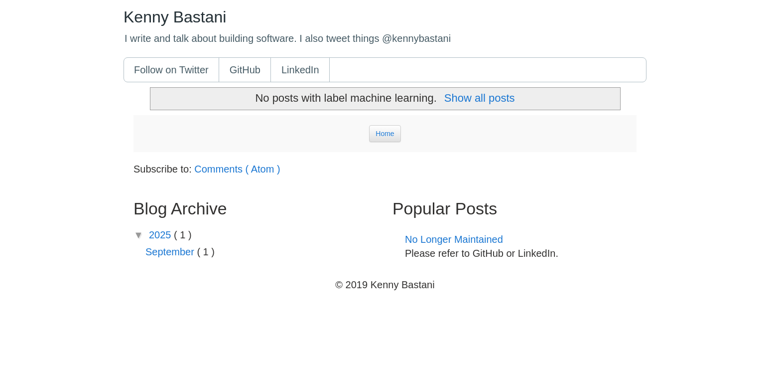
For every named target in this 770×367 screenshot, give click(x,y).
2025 (161, 234)
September (171, 251)
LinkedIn (300, 69)
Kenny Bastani (175, 17)
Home (385, 134)
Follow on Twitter (171, 69)
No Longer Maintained (454, 239)
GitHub (245, 69)
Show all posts (479, 98)
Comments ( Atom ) (237, 169)
